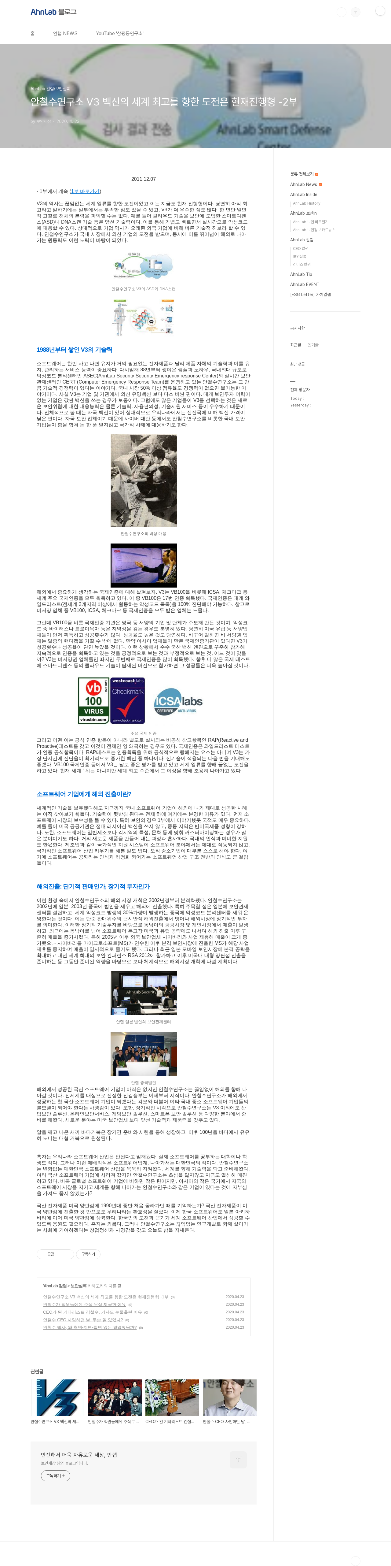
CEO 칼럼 (301, 248)
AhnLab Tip (301, 274)
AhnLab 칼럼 (55, 1285)
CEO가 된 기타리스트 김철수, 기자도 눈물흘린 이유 (92, 1312)
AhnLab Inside (303, 194)
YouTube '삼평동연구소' (120, 33)
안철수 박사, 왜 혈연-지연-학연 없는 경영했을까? (90, 1327)
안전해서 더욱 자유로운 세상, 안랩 (79, 1455)
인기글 (313, 345)
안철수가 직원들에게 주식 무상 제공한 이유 (84, 1304)
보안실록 (78, 1285)
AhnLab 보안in (303, 213)
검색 (341, 12)
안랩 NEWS (65, 33)
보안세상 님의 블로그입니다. (64, 1463)
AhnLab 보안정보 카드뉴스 (314, 230)
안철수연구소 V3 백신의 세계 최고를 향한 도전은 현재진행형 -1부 (106, 1296)
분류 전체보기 (304, 174)
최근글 (295, 345)
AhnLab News (306, 184)
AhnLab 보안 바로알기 (310, 222)
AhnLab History (306, 203)
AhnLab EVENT (305, 284)
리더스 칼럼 (302, 264)
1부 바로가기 (85, 191)
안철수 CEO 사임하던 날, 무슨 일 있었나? (83, 1319)
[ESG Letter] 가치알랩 (310, 294)
